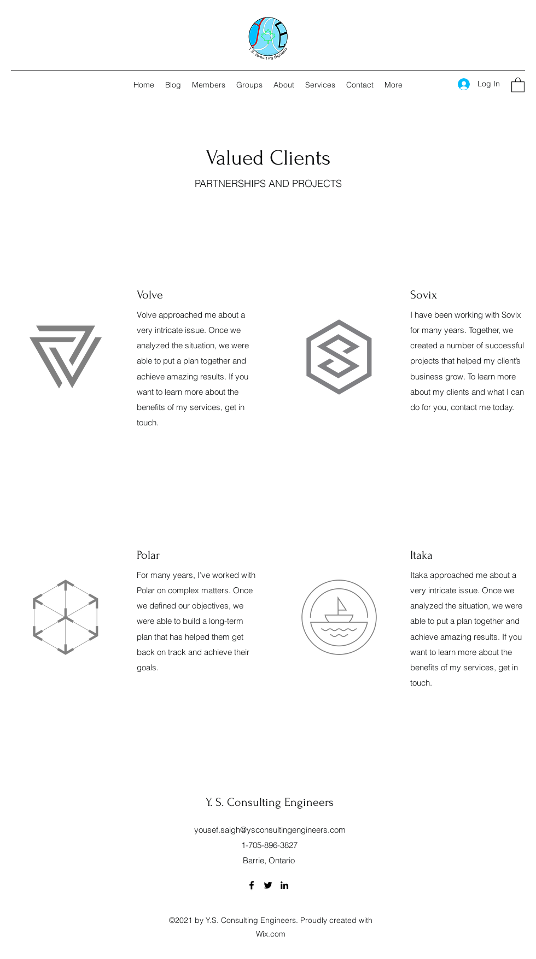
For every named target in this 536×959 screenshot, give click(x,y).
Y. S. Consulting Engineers (270, 802)
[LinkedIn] (284, 885)
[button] (518, 84)
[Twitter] (268, 885)
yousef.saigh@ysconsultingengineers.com (270, 829)
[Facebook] (251, 885)
